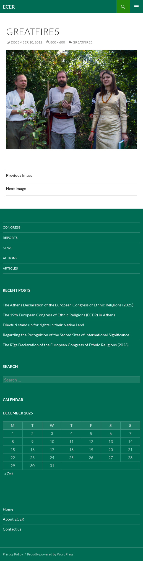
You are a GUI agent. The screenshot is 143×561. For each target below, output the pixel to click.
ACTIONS (10, 258)
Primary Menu (136, 6)
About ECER (13, 519)
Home (8, 509)
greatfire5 (82, 42)
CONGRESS (11, 227)
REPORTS (10, 237)
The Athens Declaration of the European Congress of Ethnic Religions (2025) (68, 305)
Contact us (12, 529)
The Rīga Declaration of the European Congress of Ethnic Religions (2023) (66, 344)
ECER (9, 7)
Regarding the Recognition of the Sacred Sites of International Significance (66, 334)
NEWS (7, 248)
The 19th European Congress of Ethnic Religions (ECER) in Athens (59, 314)
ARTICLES (10, 268)
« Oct (8, 473)
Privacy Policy (13, 554)
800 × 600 (57, 42)
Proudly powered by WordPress (50, 554)
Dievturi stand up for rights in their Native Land (43, 324)
